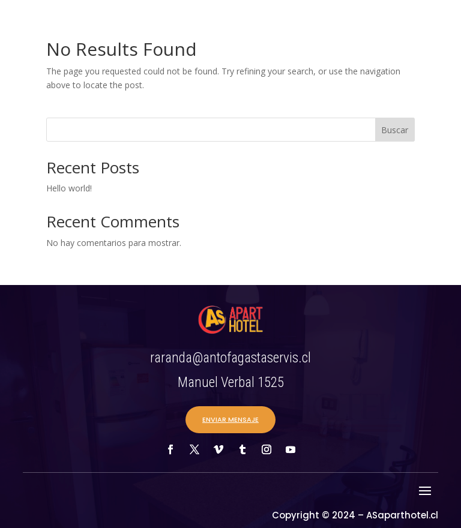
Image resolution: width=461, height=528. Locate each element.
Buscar (394, 130)
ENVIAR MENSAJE (230, 419)
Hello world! (69, 188)
